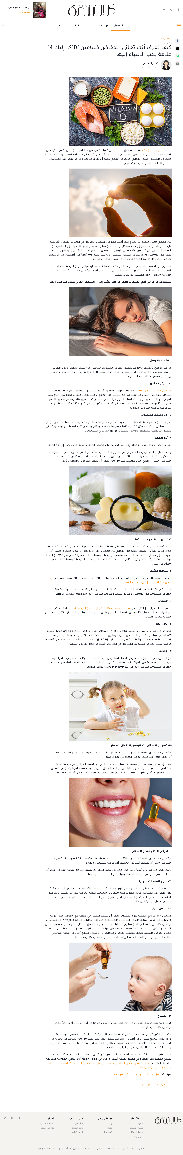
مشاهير (79, 1124)
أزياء (110, 1124)
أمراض (147, 1085)
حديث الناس (79, 25)
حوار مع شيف (47, 1128)
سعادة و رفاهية (135, 1132)
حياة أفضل (120, 25)
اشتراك (110, 1149)
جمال (110, 1128)
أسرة (140, 1124)
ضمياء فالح (150, 63)
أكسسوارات (106, 1132)
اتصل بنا (98, 1149)
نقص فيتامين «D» (153, 150)
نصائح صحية (162, 1085)
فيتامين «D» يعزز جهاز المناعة (154, 391)
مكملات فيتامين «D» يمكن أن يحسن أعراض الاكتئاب (99, 608)
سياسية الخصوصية (48, 1149)
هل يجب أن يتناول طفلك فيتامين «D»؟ (135, 1074)
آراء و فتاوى (77, 1132)
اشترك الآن (24, 12)
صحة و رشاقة (165, 39)
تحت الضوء (77, 1128)
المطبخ (61, 25)
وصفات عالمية (47, 1124)
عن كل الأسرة (138, 1149)
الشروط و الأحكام (70, 1149)
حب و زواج (138, 1137)
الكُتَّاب (86, 1149)
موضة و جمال (100, 25)
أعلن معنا (123, 1149)
